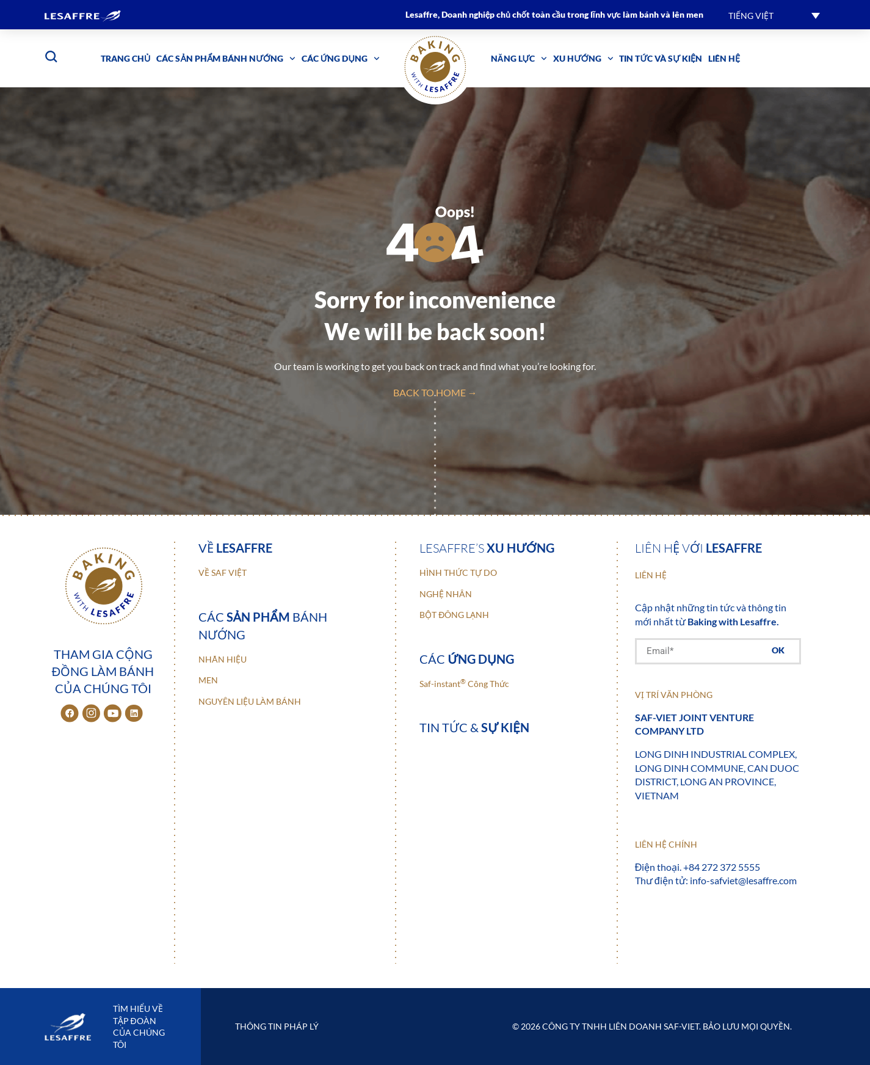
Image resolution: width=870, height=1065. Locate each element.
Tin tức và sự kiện (660, 58)
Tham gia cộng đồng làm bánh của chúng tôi (103, 671)
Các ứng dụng (341, 58)
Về (235, 547)
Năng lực (519, 58)
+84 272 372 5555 (721, 867)
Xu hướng (583, 58)
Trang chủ (125, 58)
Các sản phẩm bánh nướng (225, 58)
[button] (774, 14)
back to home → (435, 392)
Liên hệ (724, 58)
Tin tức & (474, 727)
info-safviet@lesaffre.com (743, 880)
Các (466, 659)
